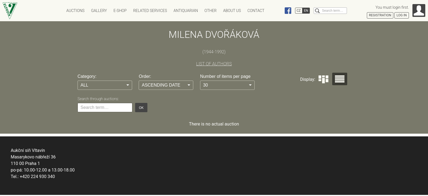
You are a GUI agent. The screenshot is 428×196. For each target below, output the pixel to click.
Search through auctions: (98, 99)
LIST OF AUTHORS (214, 63)
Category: (87, 76)
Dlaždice (323, 79)
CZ (299, 11)
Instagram (277, 10)
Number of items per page (225, 76)
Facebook (288, 10)
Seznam (339, 78)
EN (306, 11)
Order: (145, 76)
